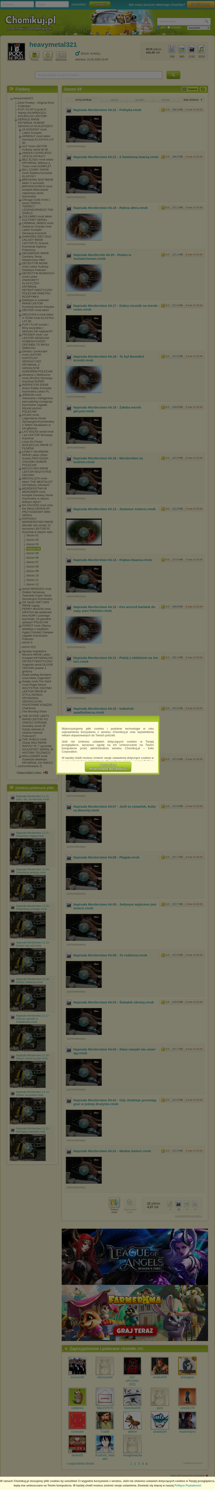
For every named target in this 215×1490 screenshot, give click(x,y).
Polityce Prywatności (188, 1485)
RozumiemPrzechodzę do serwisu (108, 767)
